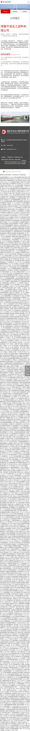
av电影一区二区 (24, 663)
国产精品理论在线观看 (22, 709)
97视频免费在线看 (15, 653)
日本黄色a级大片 (16, 328)
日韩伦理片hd (26, 675)
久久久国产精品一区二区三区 (16, 539)
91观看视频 (8, 658)
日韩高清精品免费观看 (13, 674)
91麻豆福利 (25, 268)
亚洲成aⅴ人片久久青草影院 (12, 311)
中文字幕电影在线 (15, 350)
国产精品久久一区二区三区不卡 (18, 680)
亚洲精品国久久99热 (14, 711)
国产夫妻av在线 (19, 632)
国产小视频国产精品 (8, 417)
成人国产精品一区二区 (10, 481)
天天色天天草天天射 (24, 212)
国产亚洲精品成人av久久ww (19, 321)
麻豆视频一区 (9, 626)
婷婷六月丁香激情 (18, 586)
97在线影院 (15, 618)
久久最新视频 (21, 635)
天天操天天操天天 (13, 441)
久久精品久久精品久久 (22, 722)
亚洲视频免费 (18, 675)
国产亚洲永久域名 (21, 403)
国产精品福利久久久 (22, 525)
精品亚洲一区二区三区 (13, 521)
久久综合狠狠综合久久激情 (17, 664)
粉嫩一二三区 (23, 186)
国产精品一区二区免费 (12, 584)
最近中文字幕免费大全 (17, 669)
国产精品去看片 (25, 440)
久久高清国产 (23, 658)
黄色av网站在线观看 (21, 533)
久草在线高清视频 (19, 714)
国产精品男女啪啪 (12, 619)
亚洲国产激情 (4, 722)
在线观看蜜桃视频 (10, 278)
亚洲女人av (7, 353)
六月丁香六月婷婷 (13, 493)
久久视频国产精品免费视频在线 (8, 554)
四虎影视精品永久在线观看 (19, 297)
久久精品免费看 (6, 706)
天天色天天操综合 (18, 531)
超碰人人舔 (6, 334)
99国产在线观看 (24, 637)
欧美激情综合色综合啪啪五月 (10, 581)
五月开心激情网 (24, 467)
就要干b (18, 332)
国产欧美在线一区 (24, 406)
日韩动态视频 (10, 682)
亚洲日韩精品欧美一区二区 (16, 648)
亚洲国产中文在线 (5, 730)
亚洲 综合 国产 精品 (10, 558)
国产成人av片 (12, 688)
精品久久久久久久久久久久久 (10, 646)
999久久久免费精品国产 (7, 605)
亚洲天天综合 (15, 339)
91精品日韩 (21, 602)
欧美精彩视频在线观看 (16, 679)
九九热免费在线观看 (24, 427)
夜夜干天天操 (26, 180)
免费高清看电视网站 (25, 255)
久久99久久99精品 (12, 342)
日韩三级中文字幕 (5, 653)
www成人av (5, 358)
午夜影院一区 (18, 645)
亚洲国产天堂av (7, 494)
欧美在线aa (12, 283)
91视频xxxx (3, 438)
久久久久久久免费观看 (7, 613)
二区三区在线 (3, 191)
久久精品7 (14, 227)
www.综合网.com (4, 267)
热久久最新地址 (14, 634)
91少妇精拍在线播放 (11, 570)
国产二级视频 (26, 363)
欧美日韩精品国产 (20, 703)
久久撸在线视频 (9, 371)
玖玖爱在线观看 (25, 537)
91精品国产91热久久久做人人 (19, 693)
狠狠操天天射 (17, 243)
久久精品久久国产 (4, 196)
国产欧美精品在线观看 (7, 230)
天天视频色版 (12, 685)
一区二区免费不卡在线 (21, 283)
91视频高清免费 (4, 655)
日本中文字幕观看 (15, 656)
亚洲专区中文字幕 (25, 194)
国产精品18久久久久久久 (20, 560)
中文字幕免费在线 (20, 507)
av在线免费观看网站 (16, 199)
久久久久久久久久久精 (21, 717)
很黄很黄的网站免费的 (6, 251)
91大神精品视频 (19, 185)
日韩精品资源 (11, 505)
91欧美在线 (24, 630)
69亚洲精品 (24, 448)
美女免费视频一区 (24, 629)
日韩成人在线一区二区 (5, 347)
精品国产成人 (21, 291)
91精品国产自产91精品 (19, 324)
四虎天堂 (14, 690)
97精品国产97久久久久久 (22, 470)
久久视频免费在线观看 (5, 279)
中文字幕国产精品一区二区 (12, 473)
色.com (21, 711)
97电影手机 (9, 241)
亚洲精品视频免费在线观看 (18, 699)
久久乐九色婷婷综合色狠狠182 (18, 616)
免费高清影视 (3, 428)
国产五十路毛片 (9, 480)
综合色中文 (17, 217)
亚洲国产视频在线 (21, 587)
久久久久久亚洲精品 (14, 263)
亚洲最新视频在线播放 (14, 358)
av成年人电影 (11, 683)
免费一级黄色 (14, 557)
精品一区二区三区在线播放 (17, 286)
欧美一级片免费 (18, 510)
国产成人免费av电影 (14, 259)
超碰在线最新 (18, 372)
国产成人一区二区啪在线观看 (13, 238)
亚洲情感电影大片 (24, 270)
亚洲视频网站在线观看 (12, 275)
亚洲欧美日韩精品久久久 (14, 563)
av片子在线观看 (9, 243)
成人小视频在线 (20, 209)
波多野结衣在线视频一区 (7, 231)
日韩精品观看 (23, 371)
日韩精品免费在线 (10, 517)
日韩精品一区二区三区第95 (13, 202)
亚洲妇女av (7, 199)
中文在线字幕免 (23, 384)
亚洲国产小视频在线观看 (11, 281)
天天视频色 (5, 493)
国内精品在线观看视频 (13, 562)
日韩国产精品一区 (24, 409)
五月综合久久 (21, 619)
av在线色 (11, 316)
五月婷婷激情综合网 (18, 273)
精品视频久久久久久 (9, 284)
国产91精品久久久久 (19, 682)
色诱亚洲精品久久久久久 (10, 300)
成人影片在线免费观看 (14, 719)
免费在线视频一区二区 (17, 459)
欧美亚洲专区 (12, 642)
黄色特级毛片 (22, 557)
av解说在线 (10, 504)
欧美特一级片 (19, 558)
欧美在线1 (21, 318)
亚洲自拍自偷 (15, 244)
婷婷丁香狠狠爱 (10, 560)
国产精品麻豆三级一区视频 (9, 703)
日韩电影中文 (13, 651)
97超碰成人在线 (25, 252)
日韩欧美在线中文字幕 (21, 671)
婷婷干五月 (4, 677)
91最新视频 (6, 589)
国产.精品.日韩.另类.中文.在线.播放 (16, 412)
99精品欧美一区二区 (12, 677)
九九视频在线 (17, 504)
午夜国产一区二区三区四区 (14, 204)
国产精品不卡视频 (22, 294)
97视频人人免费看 (7, 352)
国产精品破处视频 (20, 438)
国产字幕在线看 (12, 534)
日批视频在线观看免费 (19, 432)
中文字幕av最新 (13, 215)
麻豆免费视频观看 (18, 715)
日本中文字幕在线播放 (24, 454)
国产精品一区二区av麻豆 (20, 480)
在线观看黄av (23, 420)
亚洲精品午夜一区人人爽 (19, 305)
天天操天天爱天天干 (12, 550)
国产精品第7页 (23, 707)
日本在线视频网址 (25, 202)
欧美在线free (8, 297)
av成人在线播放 (10, 727)
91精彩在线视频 (4, 223)
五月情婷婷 (16, 486)
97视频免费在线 (20, 385)
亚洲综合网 (23, 214)
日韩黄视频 (24, 563)
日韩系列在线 (7, 449)
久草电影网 (21, 646)
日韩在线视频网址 (20, 481)
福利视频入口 (6, 286)
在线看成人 (12, 372)
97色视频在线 (4, 456)
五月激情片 (19, 235)
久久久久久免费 (24, 725)
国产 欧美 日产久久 (20, 501)
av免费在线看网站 (16, 299)
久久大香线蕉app (16, 310)
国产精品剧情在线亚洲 (7, 287)
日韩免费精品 (20, 211)
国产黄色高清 (17, 419)
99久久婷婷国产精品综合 (9, 368)
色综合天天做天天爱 (5, 611)
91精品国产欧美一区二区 (17, 512)
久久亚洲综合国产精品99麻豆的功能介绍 (13, 302)
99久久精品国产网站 (15, 247)
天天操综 (24, 419)
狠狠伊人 (22, 590)
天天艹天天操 (14, 720)
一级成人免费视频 (22, 550)
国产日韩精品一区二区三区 (15, 650)
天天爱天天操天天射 (13, 483)
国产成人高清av (12, 191)
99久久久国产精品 (21, 688)
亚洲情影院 (4, 257)
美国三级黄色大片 (11, 332)
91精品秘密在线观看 (13, 696)
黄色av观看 (12, 717)
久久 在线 (13, 706)
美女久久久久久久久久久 (22, 706)
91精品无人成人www (18, 605)
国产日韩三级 (25, 396)
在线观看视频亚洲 (23, 441)
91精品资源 (26, 610)
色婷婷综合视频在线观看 (19, 380)
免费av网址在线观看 (13, 206)
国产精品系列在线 (4, 496)
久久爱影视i (15, 602)
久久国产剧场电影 (12, 254)
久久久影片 (21, 627)
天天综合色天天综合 (7, 193)
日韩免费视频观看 (14, 728)
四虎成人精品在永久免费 (9, 470)
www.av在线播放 (15, 643)
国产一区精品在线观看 (13, 549)
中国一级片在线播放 (15, 186)
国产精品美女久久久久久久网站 (17, 655)
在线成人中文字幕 (15, 469)
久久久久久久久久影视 (24, 618)
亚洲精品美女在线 (14, 698)
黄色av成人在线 (13, 589)
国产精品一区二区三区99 (17, 465)
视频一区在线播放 (5, 247)
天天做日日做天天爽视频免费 (19, 392)
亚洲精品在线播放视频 (11, 571)
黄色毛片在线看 (18, 308)
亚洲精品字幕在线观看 (5, 227)
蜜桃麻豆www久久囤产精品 (17, 400)
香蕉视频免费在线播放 (12, 318)
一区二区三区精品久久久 (6, 411)
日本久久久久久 (4, 441)
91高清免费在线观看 (23, 634)
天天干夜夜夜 (17, 361)
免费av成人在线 (4, 539)
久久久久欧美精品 (14, 345)
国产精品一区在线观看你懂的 (22, 246)
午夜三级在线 (16, 422)
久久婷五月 (25, 424)
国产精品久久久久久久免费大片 (8, 398)
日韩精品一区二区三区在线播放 (15, 408)
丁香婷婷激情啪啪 (15, 520)
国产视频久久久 (13, 477)
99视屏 (13, 236)
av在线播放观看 (7, 693)
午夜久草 (6, 186)
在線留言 (24, 11)
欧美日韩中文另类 (7, 273)
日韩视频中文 (22, 414)
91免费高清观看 (20, 554)
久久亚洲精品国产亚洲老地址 (22, 249)
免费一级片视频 (13, 307)
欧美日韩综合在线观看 (5, 635)
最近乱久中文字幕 (18, 443)
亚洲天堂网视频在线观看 (8, 246)
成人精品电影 (19, 437)
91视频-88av (12, 424)
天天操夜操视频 (14, 576)
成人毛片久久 (15, 658)
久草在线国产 (12, 606)
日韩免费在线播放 (13, 667)
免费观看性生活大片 (5, 469)
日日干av (3, 214)
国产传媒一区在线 (18, 626)
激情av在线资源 (16, 449)
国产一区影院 (22, 387)
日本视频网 (16, 411)
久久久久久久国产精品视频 (9, 377)
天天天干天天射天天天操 (14, 523)
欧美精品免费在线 (7, 323)
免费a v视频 (15, 387)
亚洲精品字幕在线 (20, 642)
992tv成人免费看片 (13, 485)
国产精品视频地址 (8, 624)
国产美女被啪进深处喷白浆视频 (17, 390)
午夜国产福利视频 (24, 345)
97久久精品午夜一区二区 (23, 651)
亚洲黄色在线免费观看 (9, 355)
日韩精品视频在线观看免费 (22, 278)
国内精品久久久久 (8, 552)
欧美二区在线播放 (15, 611)
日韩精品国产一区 (4, 268)
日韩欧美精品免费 (11, 709)
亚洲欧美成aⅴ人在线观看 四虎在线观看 (13, 356)
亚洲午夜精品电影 (7, 598)
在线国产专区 (12, 435)
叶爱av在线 (6, 661)
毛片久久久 (9, 453)
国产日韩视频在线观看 (8, 555)
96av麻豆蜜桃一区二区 (22, 233)
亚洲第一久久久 (8, 194)
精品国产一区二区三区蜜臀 (22, 292)
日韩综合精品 (5, 183)
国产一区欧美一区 (4, 345)
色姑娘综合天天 (23, 696)
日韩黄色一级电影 (8, 336)
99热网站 (8, 690)
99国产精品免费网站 (18, 201)
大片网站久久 (14, 360)
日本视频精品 (12, 507)
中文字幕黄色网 (7, 236)
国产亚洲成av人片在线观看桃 (16, 416)
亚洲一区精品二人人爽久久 (21, 287)
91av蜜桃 (15, 451)
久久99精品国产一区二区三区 (13, 262)
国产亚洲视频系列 (7, 324)
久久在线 (12, 714)
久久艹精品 (13, 597)
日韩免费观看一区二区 (17, 239)
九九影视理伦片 (8, 578)
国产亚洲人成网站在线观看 (7, 573)
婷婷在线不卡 (21, 581)
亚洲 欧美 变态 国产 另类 (15, 457)
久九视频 (27, 211)
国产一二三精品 (19, 687)
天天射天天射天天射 (12, 257)
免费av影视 (10, 537)
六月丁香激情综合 (14, 334)
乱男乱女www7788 (23, 257)
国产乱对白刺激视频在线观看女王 (8, 515)
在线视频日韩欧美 (24, 222)
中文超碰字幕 (11, 501)
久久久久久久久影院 (23, 215)
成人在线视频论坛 (10, 340)
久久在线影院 (22, 451)
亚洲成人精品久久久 (21, 377)
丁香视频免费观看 (12, 565)
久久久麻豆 (27, 513)
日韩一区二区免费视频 (9, 491)
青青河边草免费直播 (11, 401)
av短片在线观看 (7, 566)
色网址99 (9, 212)
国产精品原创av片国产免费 (10, 430)
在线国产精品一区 (10, 438)
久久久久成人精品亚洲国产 (11, 454)
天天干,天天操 (21, 589)
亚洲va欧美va (7, 244)
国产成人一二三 (23, 486)
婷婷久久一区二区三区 (7, 475)
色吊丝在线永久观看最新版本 (7, 180)
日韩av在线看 (18, 180)
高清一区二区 (12, 489)
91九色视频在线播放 (21, 198)
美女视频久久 (4, 374)
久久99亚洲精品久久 (18, 453)
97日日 (22, 469)
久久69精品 (19, 398)
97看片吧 (16, 371)
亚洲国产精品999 (18, 614)
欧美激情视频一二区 (7, 461)
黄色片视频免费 (14, 291)
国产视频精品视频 (20, 462)
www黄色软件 (3, 212)
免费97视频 (3, 682)
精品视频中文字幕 (13, 303)
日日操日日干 (15, 420)
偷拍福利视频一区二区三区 (21, 336)
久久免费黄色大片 (24, 549)
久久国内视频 (12, 409)
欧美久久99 (13, 587)
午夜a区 (14, 403)
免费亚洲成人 (23, 526)
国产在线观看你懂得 (13, 188)
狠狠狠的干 (16, 427)
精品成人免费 (22, 196)
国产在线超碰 (14, 369)
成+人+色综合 (22, 331)
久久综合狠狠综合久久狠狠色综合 (17, 433)
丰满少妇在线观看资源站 (13, 382)
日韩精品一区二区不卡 (19, 379)
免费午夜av (17, 552)
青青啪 (12, 586)
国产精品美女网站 (19, 260)
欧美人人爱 (25, 723)
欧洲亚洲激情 (9, 361)
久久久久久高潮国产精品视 (21, 417)
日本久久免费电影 (9, 547)
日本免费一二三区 (22, 342)
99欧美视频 (17, 316)
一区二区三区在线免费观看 (15, 456)
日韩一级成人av (14, 496)
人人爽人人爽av (25, 204)
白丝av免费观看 (25, 328)
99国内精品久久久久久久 (23, 571)
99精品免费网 (21, 430)
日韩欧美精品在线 (18, 231)
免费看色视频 (5, 283)
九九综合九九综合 (15, 663)
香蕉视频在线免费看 (5, 512)
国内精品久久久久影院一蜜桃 (10, 446)
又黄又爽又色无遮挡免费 (20, 326)
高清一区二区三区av (25, 728)
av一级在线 (23, 520)
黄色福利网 (19, 424)
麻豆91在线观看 (20, 236)
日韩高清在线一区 (24, 225)
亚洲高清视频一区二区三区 (19, 348)
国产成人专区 (5, 513)
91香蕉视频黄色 (4, 542)
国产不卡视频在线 (22, 565)
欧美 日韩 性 (23, 674)
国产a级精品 (23, 727)
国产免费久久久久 (10, 185)
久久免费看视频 (18, 404)
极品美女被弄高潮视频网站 (12, 590)
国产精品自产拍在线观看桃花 (12, 220)
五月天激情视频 (14, 640)
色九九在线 (7, 576)
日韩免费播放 (6, 592)
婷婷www (16, 225)
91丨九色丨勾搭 (8, 627)
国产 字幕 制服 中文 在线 (19, 193)
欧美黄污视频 (6, 520)
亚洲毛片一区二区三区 (21, 340)
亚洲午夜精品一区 (23, 499)
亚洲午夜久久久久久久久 (6, 427)
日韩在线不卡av (14, 196)
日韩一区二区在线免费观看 (12, 725)
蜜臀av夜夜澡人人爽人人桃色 (9, 525)
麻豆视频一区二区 (19, 284)
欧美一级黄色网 (4, 472)
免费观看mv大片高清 (22, 254)
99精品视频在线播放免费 (6, 630)
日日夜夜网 (6, 215)
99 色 (6, 433)
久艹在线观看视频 (24, 541)
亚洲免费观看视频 (17, 363)
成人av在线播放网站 (13, 228)
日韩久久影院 (3, 696)
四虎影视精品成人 (7, 568)
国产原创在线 (17, 600)
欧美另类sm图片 (20, 606)
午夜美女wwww (18, 613)
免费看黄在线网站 (17, 546)
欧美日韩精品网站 (17, 478)
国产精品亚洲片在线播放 (17, 594)
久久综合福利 (15, 541)
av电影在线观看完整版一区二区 (14, 659)
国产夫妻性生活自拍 (20, 555)
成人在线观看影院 (6, 618)
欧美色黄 (7, 656)
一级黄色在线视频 (7, 546)
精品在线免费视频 (13, 223)
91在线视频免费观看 (10, 622)
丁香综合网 (23, 643)
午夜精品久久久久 (11, 529)
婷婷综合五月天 (14, 603)
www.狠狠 (24, 207)
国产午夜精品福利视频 (13, 364)
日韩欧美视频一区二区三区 (19, 241)
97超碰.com (12, 292)
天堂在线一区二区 (10, 645)
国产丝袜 (24, 504)
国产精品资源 (12, 722)
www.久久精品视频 (23, 464)
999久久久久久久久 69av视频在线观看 (10, 182)
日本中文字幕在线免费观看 (16, 513)
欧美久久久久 (21, 483)
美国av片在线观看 (11, 582)
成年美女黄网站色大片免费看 (12, 445)
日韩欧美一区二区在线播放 (20, 638)
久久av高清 (16, 212)
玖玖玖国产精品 (17, 568)
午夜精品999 (9, 600)
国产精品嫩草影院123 (24, 188)
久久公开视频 (20, 435)
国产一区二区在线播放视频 (19, 251)
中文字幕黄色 (15, 384)
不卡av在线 (10, 715)
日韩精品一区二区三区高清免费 (8, 235)
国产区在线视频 (24, 521)
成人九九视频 (5, 691)
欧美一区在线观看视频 (17, 494)
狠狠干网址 (8, 602)
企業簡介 (5, 11)
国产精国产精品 (24, 311)
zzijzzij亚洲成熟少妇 (5, 723)
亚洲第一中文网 (17, 352)
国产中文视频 (18, 355)
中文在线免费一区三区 (10, 579)
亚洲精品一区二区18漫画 (16, 276)
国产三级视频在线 (8, 404)
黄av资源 (15, 627)
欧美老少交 (9, 348)
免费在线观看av (9, 326)
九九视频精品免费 (7, 363)
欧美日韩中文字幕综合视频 (20, 578)
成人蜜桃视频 (16, 194)
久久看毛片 (16, 255)
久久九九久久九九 (14, 661)
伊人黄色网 (4, 204)
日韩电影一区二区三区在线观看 (11, 222)
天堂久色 (26, 494)
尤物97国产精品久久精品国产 (9, 211)
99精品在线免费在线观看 (22, 582)
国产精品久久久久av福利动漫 (15, 376)
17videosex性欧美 (24, 552)
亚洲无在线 (15, 635)
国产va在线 (24, 592)
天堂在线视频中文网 (14, 267)
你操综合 (26, 715)
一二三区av (20, 690)
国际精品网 (7, 276)
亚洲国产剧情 (19, 489)
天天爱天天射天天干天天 (11, 319)
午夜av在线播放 (17, 461)
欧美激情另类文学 (11, 329)
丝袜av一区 (7, 664)
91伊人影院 (3, 584)
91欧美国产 (18, 517)
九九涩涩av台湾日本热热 (15, 542)
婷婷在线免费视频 (11, 533)
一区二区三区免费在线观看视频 (19, 337)
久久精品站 (3, 329)
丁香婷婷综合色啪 (6, 403)
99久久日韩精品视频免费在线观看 (8, 294)
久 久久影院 (9, 638)
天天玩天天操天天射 (10, 385)
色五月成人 (15, 414)
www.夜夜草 (11, 374)
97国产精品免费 (4, 489)
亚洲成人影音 (3, 497)
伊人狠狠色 (17, 252)
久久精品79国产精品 (15, 440)
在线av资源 (9, 502)
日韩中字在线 (25, 461)
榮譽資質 (15, 11)
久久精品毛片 (3, 412)
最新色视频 (21, 228)
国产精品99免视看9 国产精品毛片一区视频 (18, 488)
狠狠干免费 (9, 305)
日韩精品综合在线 (19, 608)
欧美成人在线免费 (22, 477)
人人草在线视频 (17, 207)
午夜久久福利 (6, 679)
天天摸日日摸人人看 (21, 534)
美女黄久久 (24, 449)
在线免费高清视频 (17, 393)
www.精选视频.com (16, 425)
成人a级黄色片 (16, 347)
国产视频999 (13, 183)
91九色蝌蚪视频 (16, 279)
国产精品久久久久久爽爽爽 (7, 217)
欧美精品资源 (3, 408)
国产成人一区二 (24, 562)
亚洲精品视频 (15, 712)
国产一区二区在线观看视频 (20, 666)
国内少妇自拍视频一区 (21, 505)
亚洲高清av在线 (17, 598)
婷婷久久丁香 (3, 254)
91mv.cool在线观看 (15, 592)
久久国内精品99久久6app (18, 295)
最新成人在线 (7, 395)
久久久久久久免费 (4, 707)
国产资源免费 (24, 425)
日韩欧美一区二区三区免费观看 (8, 190)
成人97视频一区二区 (16, 396)
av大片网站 (24, 600)
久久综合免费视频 (10, 675)
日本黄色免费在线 (23, 640)
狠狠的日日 (26, 510)
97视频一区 (18, 491)
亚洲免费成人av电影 (16, 723)
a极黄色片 (14, 544)
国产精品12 (3, 550)
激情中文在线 (10, 366)
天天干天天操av (8, 666)
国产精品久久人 (22, 720)
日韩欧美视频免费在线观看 (14, 497)
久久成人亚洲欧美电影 (17, 566)
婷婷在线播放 (11, 632)
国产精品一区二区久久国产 (12, 406)
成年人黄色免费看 (10, 249)
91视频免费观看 (24, 698)
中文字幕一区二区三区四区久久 (10, 499)
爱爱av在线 (20, 472)
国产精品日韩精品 (23, 303)
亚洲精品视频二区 (18, 475)
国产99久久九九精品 (20, 374)
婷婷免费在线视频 (8, 510)
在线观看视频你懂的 (9, 687)
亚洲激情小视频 (12, 289)
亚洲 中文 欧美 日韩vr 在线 (12, 526)
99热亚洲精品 (15, 629)
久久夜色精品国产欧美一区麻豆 (15, 428)
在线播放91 (10, 443)
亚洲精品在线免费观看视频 (19, 536)
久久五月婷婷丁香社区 (16, 621)
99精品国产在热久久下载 (22, 190)
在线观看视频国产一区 (9, 671)
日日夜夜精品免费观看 (16, 509)
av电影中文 (20, 518)
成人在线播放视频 (11, 462)
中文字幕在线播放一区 (9, 260)
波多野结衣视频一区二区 (22, 695)
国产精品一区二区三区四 (20, 624)
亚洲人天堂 (25, 238)
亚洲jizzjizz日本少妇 (21, 329)
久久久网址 (10, 432)
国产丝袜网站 (8, 478)
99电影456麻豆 (11, 209)
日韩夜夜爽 (20, 544)
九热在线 (8, 384)
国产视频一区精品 (11, 437)
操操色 (18, 409)
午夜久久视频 (21, 315)
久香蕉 (2, 369)
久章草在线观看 (9, 531)
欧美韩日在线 (3, 364)
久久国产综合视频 (23, 206)
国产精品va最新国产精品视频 (17, 313)
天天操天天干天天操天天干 (12, 214)
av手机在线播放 (22, 446)
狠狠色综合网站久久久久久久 (12, 219)
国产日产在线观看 (20, 529)
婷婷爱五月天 (6, 720)
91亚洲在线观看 (13, 472)
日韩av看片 (23, 263)
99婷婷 (17, 727)
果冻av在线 (8, 459)
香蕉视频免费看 (24, 267)
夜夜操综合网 (21, 227)
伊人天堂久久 (7, 321)
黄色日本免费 (23, 316)
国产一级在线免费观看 (17, 595)
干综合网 (21, 223)
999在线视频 (7, 594)
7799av (5, 715)
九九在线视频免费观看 (15, 268)
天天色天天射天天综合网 (16, 691)
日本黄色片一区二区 (7, 486)
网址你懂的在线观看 (24, 496)
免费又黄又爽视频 (11, 233)
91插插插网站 (8, 380)
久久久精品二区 (23, 667)
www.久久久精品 (24, 364)
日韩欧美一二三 (14, 315)
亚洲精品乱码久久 (22, 307)
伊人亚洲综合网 (17, 323)
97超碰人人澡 (16, 630)
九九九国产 (22, 712)
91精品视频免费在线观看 (10, 704)
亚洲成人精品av (14, 353)
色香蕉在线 (22, 369)
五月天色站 (19, 289)
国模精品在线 (22, 360)
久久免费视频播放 (20, 683)
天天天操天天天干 (12, 574)
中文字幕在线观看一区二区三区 (8, 271)
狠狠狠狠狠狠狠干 (15, 467)
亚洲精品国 (3, 462)
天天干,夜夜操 (10, 344)
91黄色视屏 (14, 518)
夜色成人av (7, 518)
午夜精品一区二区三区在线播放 (14, 388)
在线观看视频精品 (24, 411)
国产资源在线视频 (25, 653)
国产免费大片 (9, 614)
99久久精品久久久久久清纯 (23, 368)
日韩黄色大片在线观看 (13, 270)
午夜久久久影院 (7, 310)
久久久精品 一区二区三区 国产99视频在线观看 (17, 265)
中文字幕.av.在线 (20, 597)
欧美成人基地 (18, 573)
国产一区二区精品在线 (18, 502)
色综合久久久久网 (23, 275)
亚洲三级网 (20, 515)
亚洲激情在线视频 (22, 574)
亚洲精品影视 (9, 419)
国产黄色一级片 (7, 392)
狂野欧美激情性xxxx (19, 547)
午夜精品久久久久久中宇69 (12, 637)
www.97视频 (8, 369)
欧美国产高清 (3, 206)
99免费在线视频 (8, 201)
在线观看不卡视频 (8, 308)
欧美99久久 (8, 669)
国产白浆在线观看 (6, 544)
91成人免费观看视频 (13, 331)
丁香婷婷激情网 (6, 663)
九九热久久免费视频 (10, 695)
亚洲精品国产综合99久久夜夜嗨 (21, 230)
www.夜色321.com (9, 252)
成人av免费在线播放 (15, 448)
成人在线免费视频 (11, 198)
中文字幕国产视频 (16, 395)
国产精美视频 (17, 537)
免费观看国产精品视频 (24, 603)
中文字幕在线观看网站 (7, 225)
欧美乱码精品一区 (10, 608)
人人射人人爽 (13, 730)
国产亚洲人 (6, 435)
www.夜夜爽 (14, 701)
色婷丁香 (26, 437)
